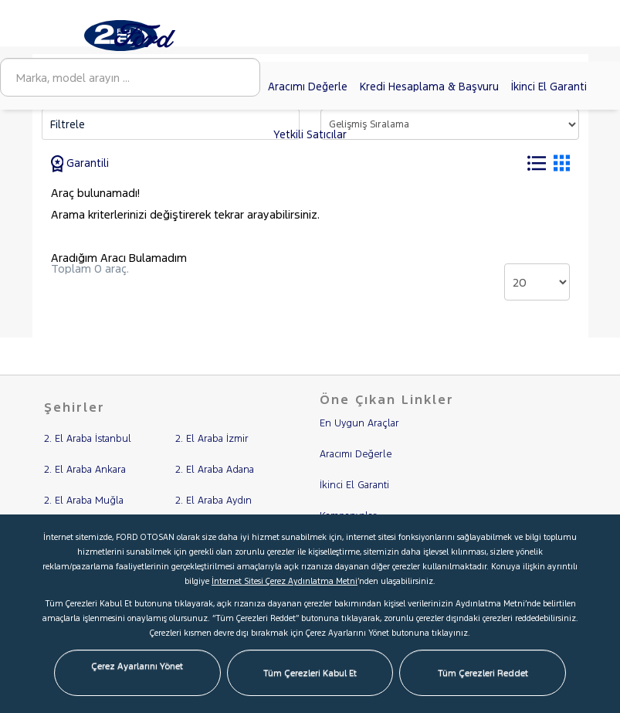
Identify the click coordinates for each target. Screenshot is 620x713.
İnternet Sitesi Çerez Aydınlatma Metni (284, 581)
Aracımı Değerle (307, 86)
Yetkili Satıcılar (310, 134)
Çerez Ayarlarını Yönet (137, 665)
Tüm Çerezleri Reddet (483, 672)
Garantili (80, 163)
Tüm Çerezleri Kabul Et (310, 672)
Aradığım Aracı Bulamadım (119, 257)
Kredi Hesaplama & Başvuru (429, 86)
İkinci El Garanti (549, 86)
